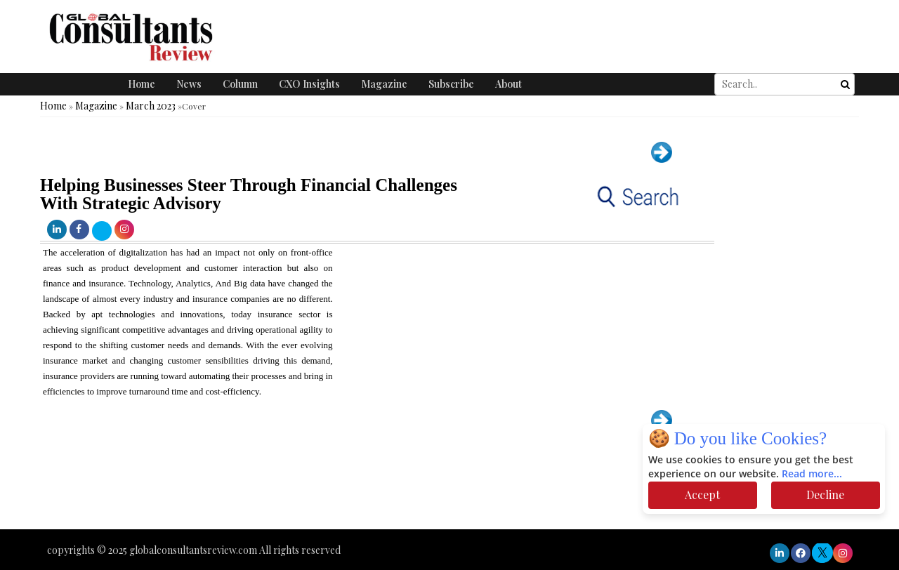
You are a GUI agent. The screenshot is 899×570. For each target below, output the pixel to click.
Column (240, 84)
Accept (702, 494)
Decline (825, 494)
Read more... (812, 474)
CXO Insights (309, 84)
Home (141, 84)
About (508, 84)
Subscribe (451, 84)
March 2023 (151, 105)
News (189, 84)
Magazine (384, 84)
